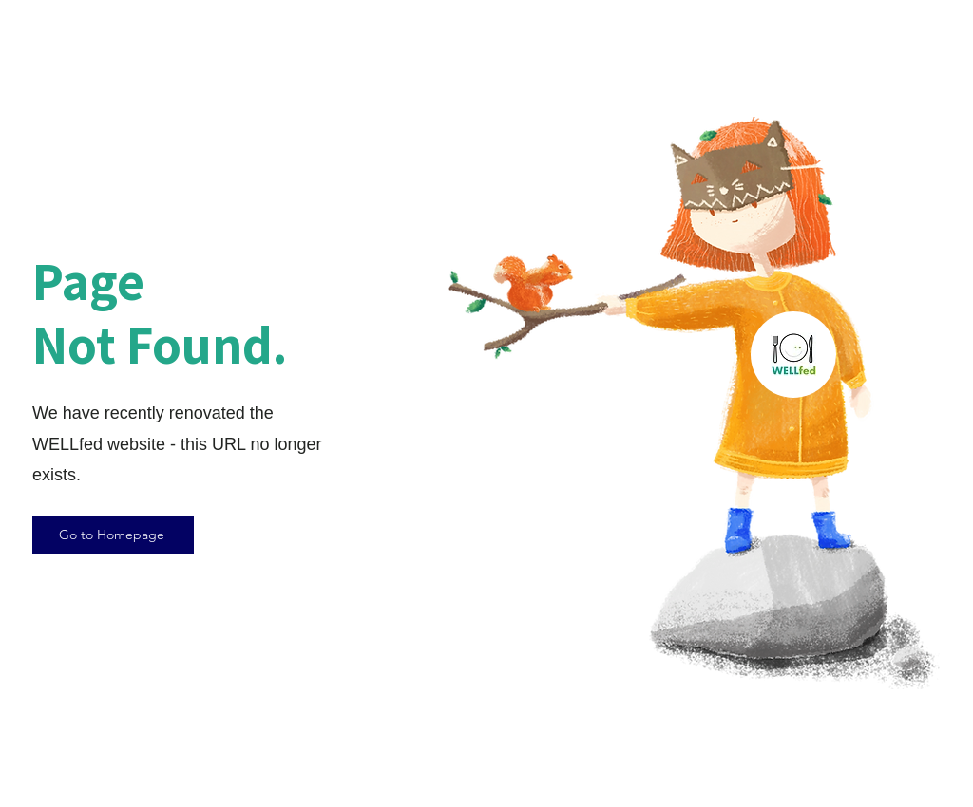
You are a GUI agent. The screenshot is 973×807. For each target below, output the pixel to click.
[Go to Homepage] (113, 535)
